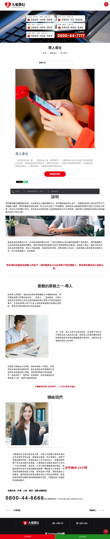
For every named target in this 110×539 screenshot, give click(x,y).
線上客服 (79, 485)
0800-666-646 (18, 517)
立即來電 (27, 536)
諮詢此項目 (55, 174)
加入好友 (82, 536)
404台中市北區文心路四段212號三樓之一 (58, 526)
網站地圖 (89, 485)
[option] (55, 108)
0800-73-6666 (67, 507)
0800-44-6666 (25, 439)
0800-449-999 (67, 496)
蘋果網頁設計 (64, 528)
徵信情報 (27, 485)
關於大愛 (48, 485)
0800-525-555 (67, 517)
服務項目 (53, 53)
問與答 (69, 485)
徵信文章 (59, 485)
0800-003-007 (18, 507)
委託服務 (38, 485)
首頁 (44, 53)
